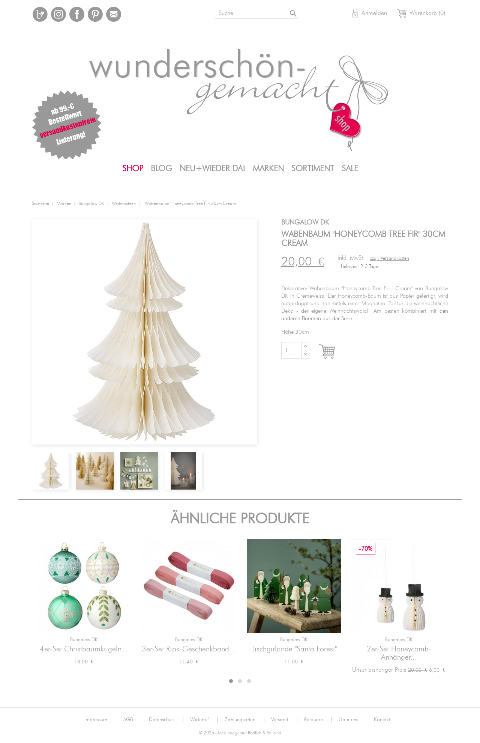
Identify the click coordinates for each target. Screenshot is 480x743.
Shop (132, 168)
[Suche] (257, 12)
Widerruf (204, 719)
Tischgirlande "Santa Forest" (294, 649)
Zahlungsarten (245, 719)
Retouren (318, 719)
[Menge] (290, 350)
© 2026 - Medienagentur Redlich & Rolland (240, 733)
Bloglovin (40, 14)
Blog (161, 168)
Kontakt (382, 719)
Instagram (58, 14)
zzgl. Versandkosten (389, 258)
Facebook (76, 14)
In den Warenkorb (334, 352)
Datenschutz (166, 719)
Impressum (100, 719)
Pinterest (95, 14)
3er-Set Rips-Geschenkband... (189, 649)
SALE (350, 168)
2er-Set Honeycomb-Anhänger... (399, 653)
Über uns (353, 719)
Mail (113, 14)
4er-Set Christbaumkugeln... (84, 649)
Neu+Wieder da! (212, 168)
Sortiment (312, 168)
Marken (268, 168)
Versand (284, 719)
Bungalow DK (84, 640)
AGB (133, 719)
